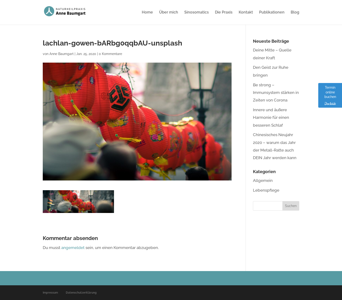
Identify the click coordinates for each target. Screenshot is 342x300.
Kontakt (246, 12)
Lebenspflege (266, 190)
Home (147, 12)
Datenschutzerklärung (81, 292)
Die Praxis (224, 12)
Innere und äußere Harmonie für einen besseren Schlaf (271, 117)
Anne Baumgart (61, 54)
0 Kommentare (110, 54)
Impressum (50, 292)
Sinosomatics (196, 12)
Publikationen (272, 12)
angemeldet (73, 247)
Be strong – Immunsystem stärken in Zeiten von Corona (276, 93)
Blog (295, 12)
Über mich (168, 12)
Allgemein (263, 180)
